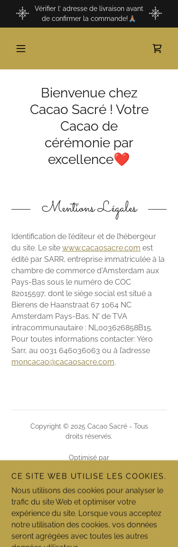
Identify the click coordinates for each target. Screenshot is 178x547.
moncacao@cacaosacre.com (62, 361)
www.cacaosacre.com (101, 247)
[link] (157, 48)
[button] (20, 48)
